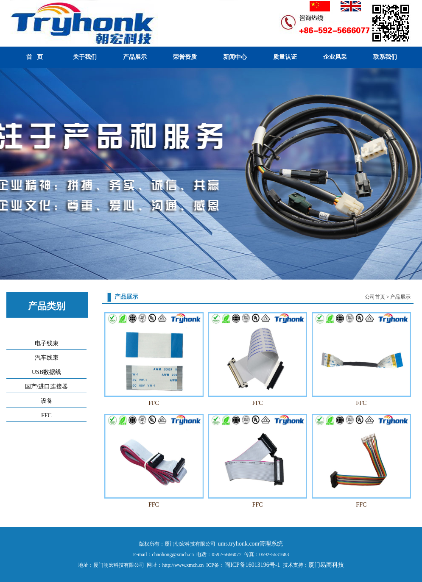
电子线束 (47, 343)
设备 (47, 401)
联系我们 (385, 57)
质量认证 (285, 57)
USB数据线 (46, 372)
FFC (46, 415)
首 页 (34, 57)
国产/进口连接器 (46, 386)
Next (414, 175)
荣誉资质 (185, 57)
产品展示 (135, 57)
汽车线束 (47, 358)
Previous (8, 175)
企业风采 (335, 57)
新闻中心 (235, 57)
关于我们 (85, 57)
